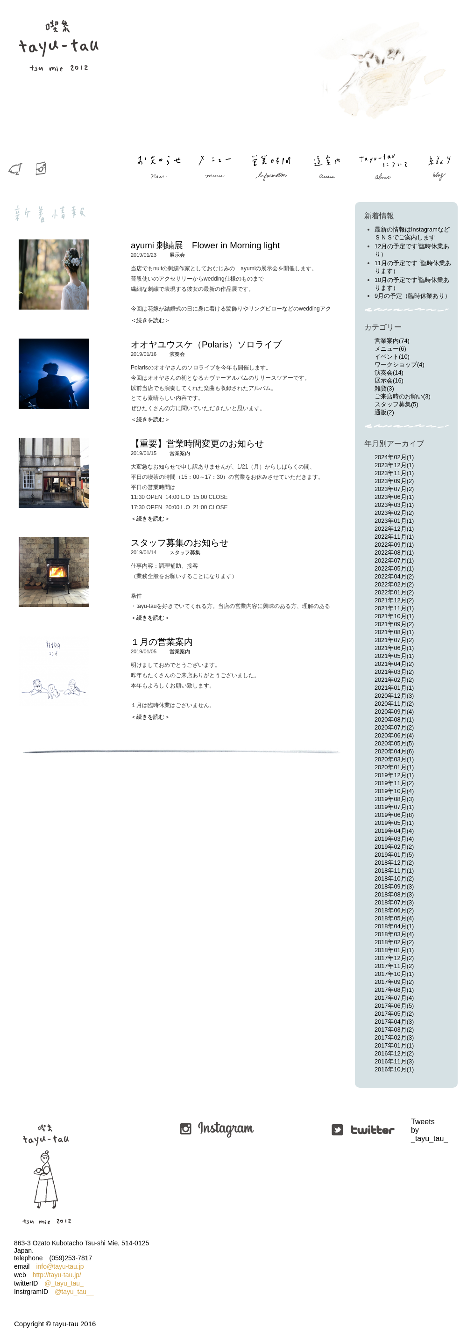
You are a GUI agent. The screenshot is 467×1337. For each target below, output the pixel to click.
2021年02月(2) (394, 679)
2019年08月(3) (394, 798)
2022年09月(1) (394, 544)
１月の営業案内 (162, 642)
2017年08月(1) (394, 989)
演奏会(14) (389, 372)
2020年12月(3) (394, 695)
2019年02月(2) (394, 846)
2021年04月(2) (394, 663)
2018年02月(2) (394, 942)
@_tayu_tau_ (64, 1283)
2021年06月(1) (394, 647)
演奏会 (177, 354)
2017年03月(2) (394, 1029)
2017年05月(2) (394, 1013)
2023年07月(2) (394, 488)
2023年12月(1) (394, 465)
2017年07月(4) (394, 997)
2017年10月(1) (394, 973)
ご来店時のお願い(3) (403, 396)
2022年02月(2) (394, 584)
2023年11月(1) (394, 473)
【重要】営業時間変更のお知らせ (197, 443)
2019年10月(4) (394, 791)
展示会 (177, 255)
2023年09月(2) (394, 480)
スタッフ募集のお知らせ (179, 543)
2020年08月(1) (394, 719)
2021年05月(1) (394, 655)
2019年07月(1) (394, 806)
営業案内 (180, 453)
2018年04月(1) (394, 926)
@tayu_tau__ (74, 1291)
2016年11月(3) (394, 1061)
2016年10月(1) (394, 1069)
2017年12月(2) (394, 957)
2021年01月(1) (394, 687)
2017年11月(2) (394, 965)
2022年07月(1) (394, 560)
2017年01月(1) (394, 1045)
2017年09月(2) (394, 981)
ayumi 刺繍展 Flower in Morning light (205, 245)
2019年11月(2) (394, 783)
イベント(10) (392, 356)
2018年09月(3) (394, 886)
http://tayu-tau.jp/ (57, 1275)
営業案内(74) (392, 340)
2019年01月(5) (394, 854)
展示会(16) (389, 380)
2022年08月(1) (394, 552)
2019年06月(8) (394, 814)
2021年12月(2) (394, 600)
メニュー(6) (390, 348)
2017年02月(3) (394, 1037)
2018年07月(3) (394, 902)
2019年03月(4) (394, 838)
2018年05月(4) (394, 918)
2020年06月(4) (394, 735)
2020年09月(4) (394, 711)
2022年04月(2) (394, 576)
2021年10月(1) (394, 616)
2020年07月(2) (394, 727)
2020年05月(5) (394, 743)
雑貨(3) (384, 388)
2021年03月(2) (394, 671)
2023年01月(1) (394, 520)
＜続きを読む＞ (150, 320)
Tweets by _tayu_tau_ (412, 1130)
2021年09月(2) (394, 624)
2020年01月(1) (394, 767)
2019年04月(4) (394, 830)
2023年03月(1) (394, 504)
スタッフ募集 (185, 552)
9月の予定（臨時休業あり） (413, 295)
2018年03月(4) (394, 934)
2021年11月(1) (394, 608)
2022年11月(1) (394, 536)
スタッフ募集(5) (396, 404)
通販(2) (384, 412)
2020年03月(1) (394, 759)
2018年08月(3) (394, 894)
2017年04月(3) (394, 1021)
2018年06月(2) (394, 910)
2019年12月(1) (394, 775)
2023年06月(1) (394, 496)
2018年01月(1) (394, 950)
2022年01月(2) (394, 592)
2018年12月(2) (394, 862)
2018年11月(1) (394, 870)
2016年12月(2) (394, 1053)
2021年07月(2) (394, 639)
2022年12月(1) (394, 528)
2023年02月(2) (394, 512)
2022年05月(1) (394, 568)
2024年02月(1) (394, 457)
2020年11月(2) (394, 703)
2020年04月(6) (394, 751)
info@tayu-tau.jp (60, 1266)
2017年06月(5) (394, 1005)
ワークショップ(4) (400, 364)
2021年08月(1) (394, 632)
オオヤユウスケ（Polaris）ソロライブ (206, 344)
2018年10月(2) (394, 878)
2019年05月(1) (394, 822)
